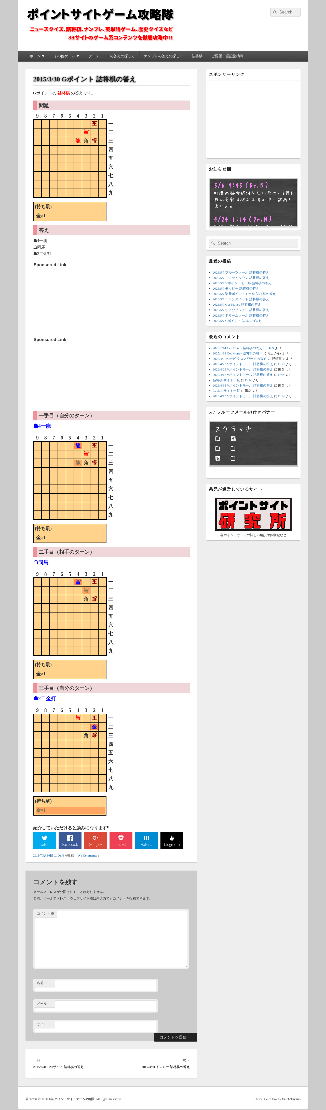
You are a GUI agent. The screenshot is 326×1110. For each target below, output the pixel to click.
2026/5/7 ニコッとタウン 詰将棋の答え (241, 278)
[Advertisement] (72, 301)
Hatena (146, 844)
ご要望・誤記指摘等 (227, 56)
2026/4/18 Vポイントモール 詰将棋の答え (243, 375)
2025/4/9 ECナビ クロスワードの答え (240, 359)
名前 (40, 984)
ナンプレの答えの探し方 (163, 56)
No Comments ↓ (88, 856)
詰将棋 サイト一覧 (226, 380)
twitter (44, 844)
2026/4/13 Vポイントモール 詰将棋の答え (243, 396)
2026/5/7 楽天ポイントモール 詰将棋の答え (244, 294)
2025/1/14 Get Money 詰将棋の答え (238, 348)
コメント (45, 914)
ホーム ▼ (37, 56)
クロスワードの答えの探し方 (112, 56)
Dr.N (61, 856)
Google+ (95, 844)
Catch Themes (291, 1100)
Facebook (70, 844)
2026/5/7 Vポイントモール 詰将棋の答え (242, 283)
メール (42, 1004)
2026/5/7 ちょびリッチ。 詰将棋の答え (241, 310)
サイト (42, 1025)
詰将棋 (197, 56)
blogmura (172, 844)
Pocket (121, 844)
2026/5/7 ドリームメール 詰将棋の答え (241, 315)
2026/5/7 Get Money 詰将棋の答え (237, 304)
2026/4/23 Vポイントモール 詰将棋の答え (243, 364)
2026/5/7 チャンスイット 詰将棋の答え (241, 299)
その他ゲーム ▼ (66, 56)
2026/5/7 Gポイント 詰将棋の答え (237, 321)
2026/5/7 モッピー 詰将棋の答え (236, 288)
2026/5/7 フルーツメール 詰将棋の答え (241, 272)
